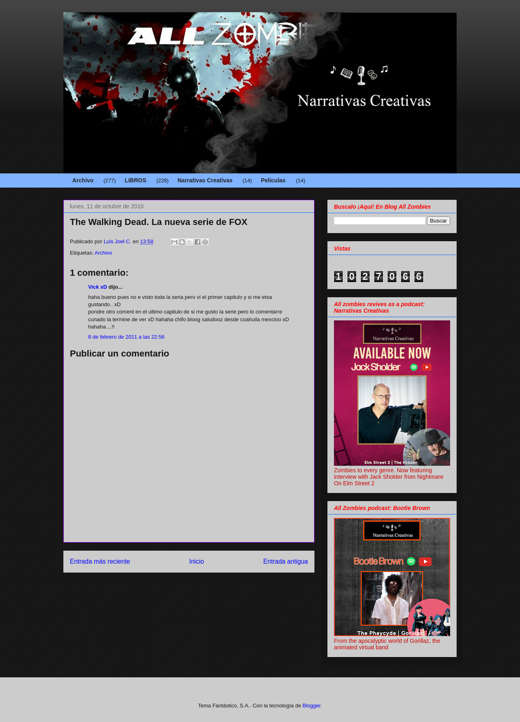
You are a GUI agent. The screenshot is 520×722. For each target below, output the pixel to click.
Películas (273, 180)
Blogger (312, 706)
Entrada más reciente (100, 561)
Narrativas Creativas (205, 180)
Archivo (82, 180)
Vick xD (97, 287)
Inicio (196, 561)
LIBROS (135, 180)
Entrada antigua (285, 561)
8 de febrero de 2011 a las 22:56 (126, 337)
